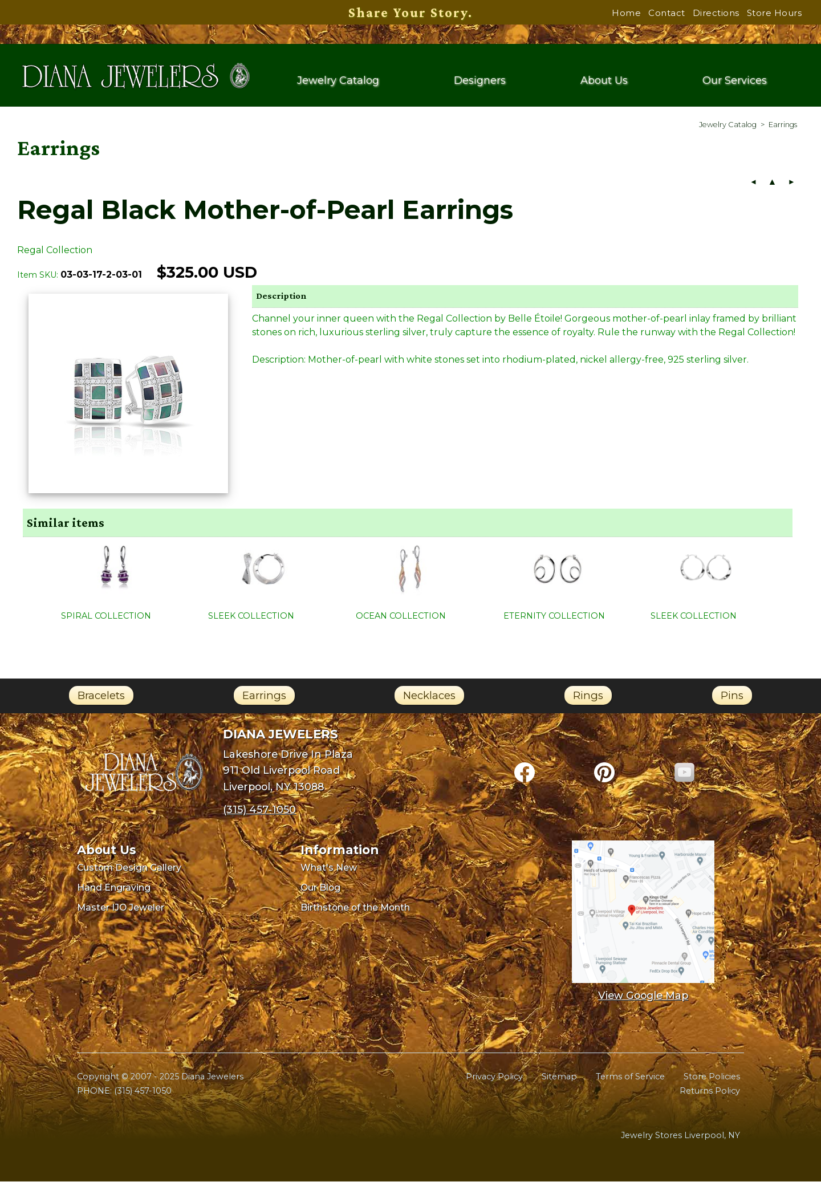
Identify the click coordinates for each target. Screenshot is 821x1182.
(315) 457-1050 (143, 1092)
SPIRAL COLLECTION (106, 617)
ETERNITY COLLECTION (554, 617)
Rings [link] (588, 696)
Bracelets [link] (101, 696)
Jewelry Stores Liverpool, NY (680, 1136)
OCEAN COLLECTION (401, 617)
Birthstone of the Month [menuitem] (355, 908)
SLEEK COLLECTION (251, 617)
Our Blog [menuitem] (320, 888)
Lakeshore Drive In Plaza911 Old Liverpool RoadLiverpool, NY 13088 (288, 771)
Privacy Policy (494, 1077)
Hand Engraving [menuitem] (114, 888)
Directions (716, 12)
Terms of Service (630, 1077)
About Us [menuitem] (604, 81)
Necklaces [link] (429, 696)
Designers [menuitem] (479, 81)
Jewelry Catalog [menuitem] (337, 81)
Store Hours (774, 12)
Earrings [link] (264, 696)
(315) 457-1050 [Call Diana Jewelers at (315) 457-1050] (259, 811)
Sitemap (559, 1077)
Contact (666, 12)
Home (626, 12)
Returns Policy (710, 1092)
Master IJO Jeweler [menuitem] (120, 908)
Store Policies (712, 1077)
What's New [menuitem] (328, 868)
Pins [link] (732, 696)
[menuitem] (728, 125)
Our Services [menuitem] (734, 81)
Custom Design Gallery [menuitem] (129, 868)
